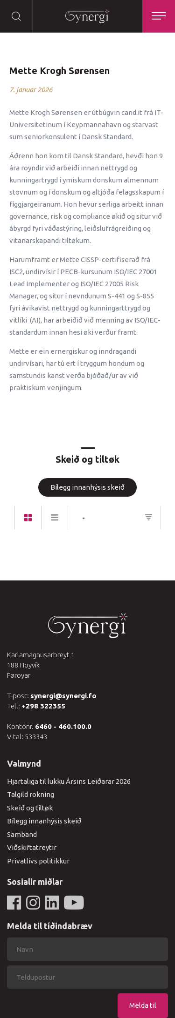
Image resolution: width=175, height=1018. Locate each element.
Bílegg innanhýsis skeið (87, 487)
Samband (22, 834)
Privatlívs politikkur (38, 861)
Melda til (142, 1005)
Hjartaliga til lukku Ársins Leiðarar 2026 (69, 781)
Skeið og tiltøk (30, 808)
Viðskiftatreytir (31, 847)
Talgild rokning (30, 794)
